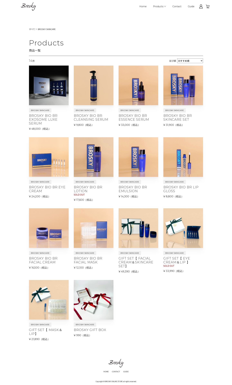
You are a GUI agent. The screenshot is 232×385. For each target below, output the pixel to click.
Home (143, 6)
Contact (176, 6)
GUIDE (127, 372)
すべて (32, 29)
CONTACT (116, 372)
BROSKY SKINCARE (48, 29)
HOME (104, 372)
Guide (191, 6)
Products (159, 6)
